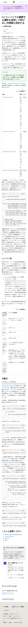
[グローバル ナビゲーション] (1, 2)
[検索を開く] (19, 2)
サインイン (24, 2)
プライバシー (16, 616)
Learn (3, 14)
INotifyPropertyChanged (11, 281)
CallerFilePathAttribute (7, 97)
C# (10, 14)
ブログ (4, 616)
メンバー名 (5, 29)
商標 (10, 622)
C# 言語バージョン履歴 (17, 77)
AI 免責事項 (5, 614)
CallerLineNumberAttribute (8, 131)
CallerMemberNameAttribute (9, 151)
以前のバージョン (14, 614)
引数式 (4, 31)
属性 (6, 540)
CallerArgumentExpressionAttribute (10, 170)
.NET (7, 14)
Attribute (7, 538)
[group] (14, 135)
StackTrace (20, 244)
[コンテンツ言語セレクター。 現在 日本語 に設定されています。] (6, 607)
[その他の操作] (25, 14)
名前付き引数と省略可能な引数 (13, 534)
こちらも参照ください (8, 33)
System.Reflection (9, 536)
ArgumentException (8, 519)
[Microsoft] (14, 2)
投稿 (10, 616)
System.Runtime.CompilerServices (17, 83)
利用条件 (5, 622)
